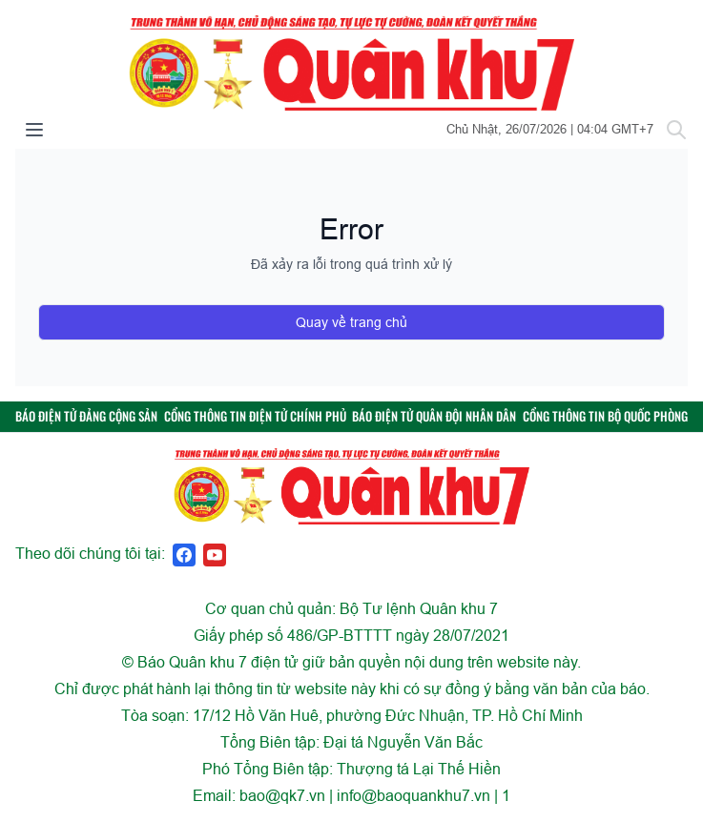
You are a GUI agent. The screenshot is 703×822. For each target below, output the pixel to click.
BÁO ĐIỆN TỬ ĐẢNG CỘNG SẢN (86, 416)
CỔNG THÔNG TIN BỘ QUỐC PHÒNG (605, 416)
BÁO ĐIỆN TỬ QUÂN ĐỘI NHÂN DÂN (434, 416)
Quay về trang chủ (351, 322)
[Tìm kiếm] (676, 129)
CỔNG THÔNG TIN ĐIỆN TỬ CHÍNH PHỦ (255, 416)
